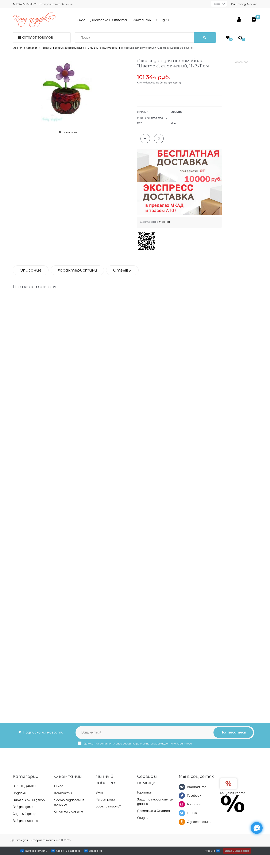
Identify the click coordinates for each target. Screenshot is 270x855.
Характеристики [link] (77, 270)
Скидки (162, 20)
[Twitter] (182, 813)
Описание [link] (31, 270)
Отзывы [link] (122, 270)
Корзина (210, 850)
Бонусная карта (232, 793)
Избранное (95, 850)
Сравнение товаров (68, 850)
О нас (80, 20)
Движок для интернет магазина (36, 840)
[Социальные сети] (257, 828)
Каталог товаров (37, 37)
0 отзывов (240, 62)
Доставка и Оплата (108, 20)
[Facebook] (182, 795)
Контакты (141, 20)
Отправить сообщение (56, 4)
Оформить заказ (237, 850)
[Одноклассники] (182, 822)
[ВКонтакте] (182, 787)
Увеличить (70, 132)
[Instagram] (182, 804)
